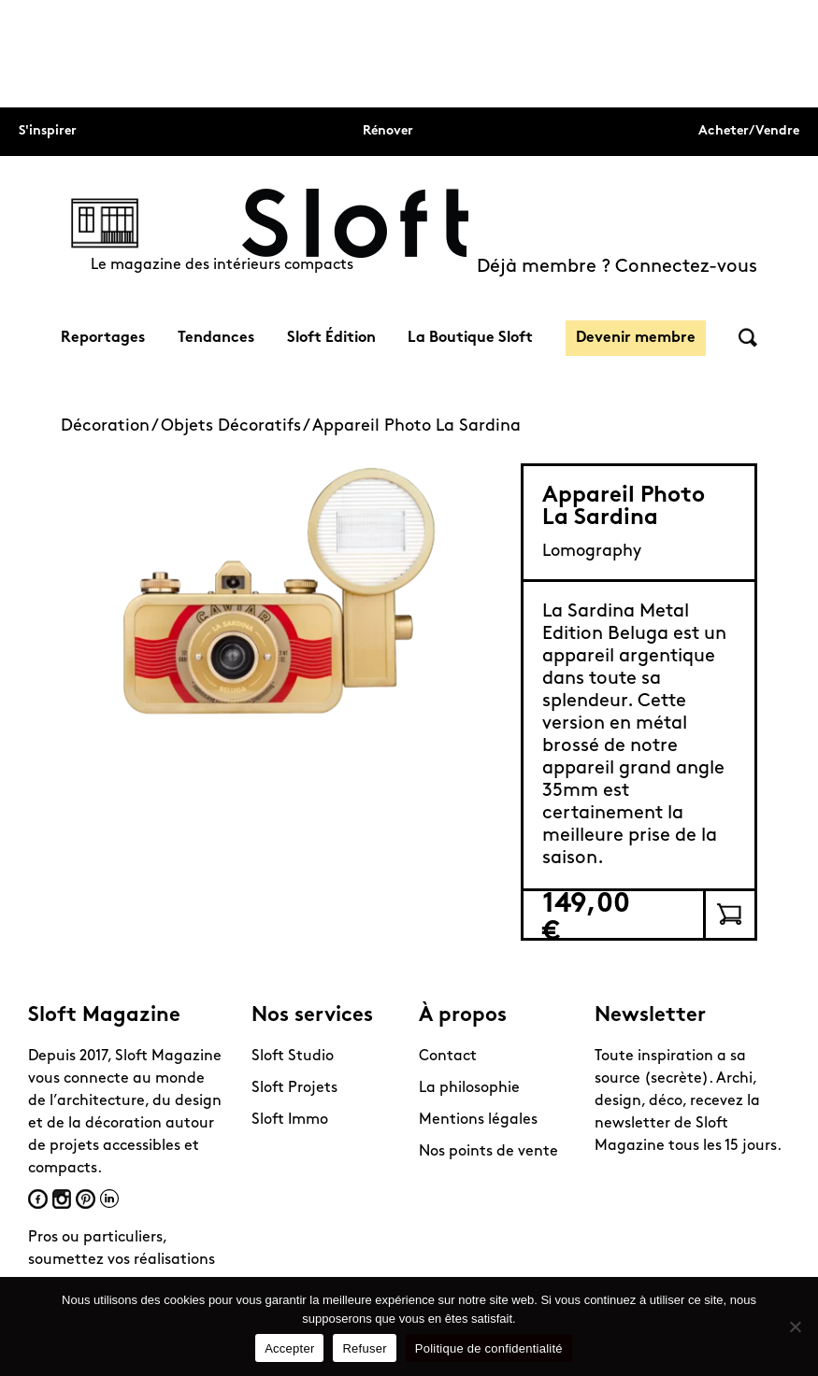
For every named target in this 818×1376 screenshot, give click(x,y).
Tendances (216, 338)
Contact (448, 1056)
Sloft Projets (294, 1088)
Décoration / (111, 426)
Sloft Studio (292, 1056)
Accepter (289, 1348)
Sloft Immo (289, 1120)
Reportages (103, 338)
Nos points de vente (488, 1151)
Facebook (38, 1199)
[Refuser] (794, 1326)
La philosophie (469, 1088)
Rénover (388, 131)
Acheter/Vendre (748, 131)
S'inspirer (48, 131)
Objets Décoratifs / (236, 426)
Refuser (364, 1348)
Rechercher (748, 338)
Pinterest (85, 1199)
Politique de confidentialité (489, 1348)
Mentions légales (478, 1120)
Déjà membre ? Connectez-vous (617, 267)
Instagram (61, 1199)
